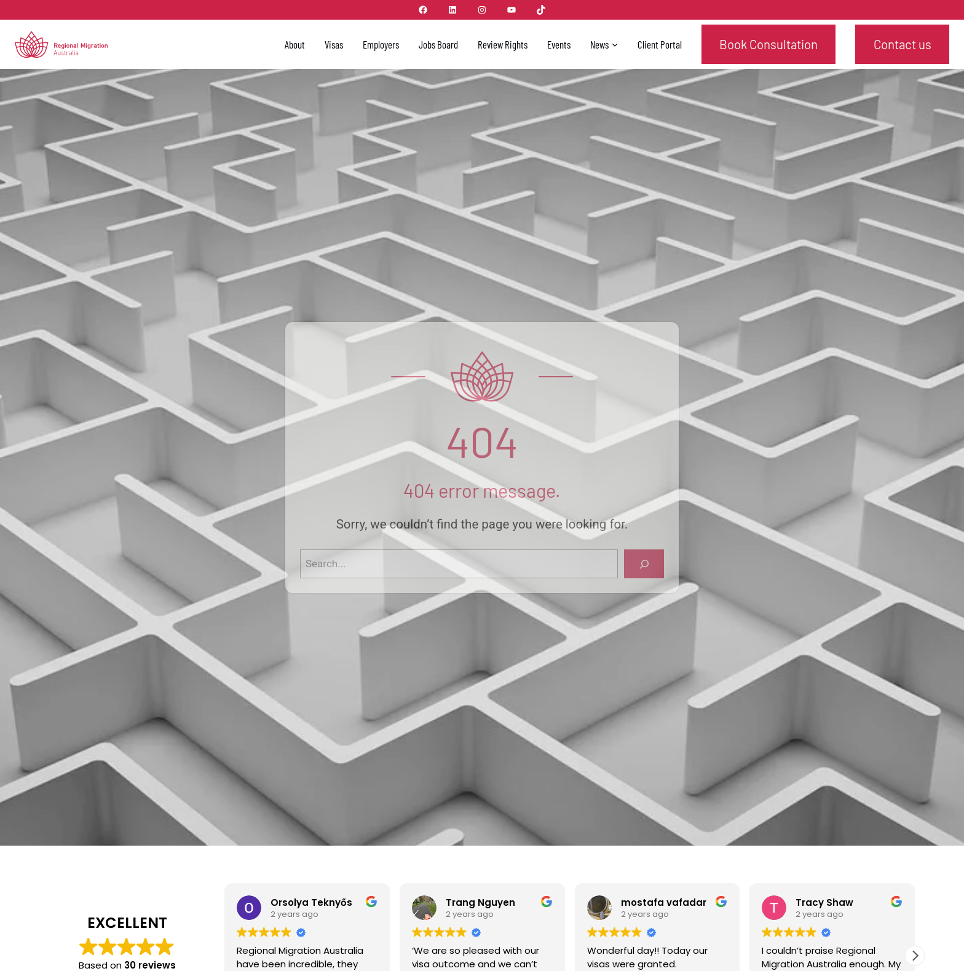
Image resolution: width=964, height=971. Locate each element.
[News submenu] (615, 44)
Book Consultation (768, 44)
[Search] (641, 564)
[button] (915, 955)
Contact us (902, 44)
